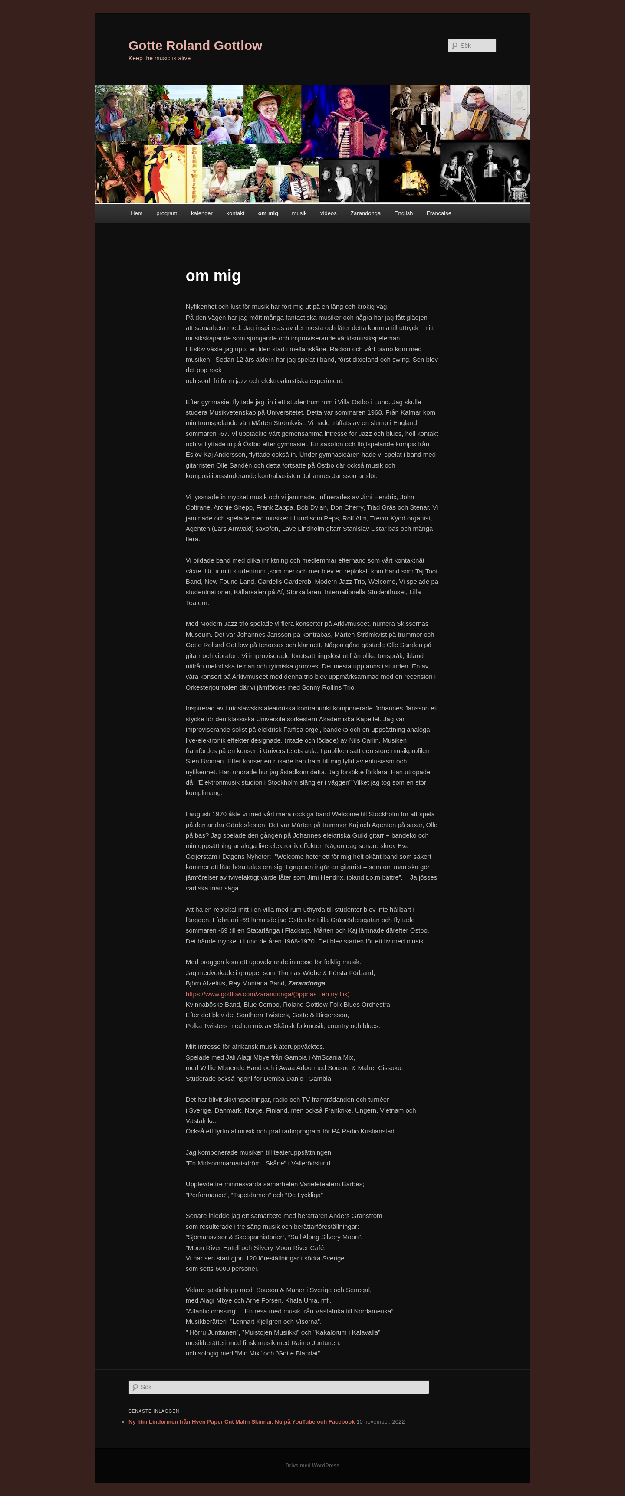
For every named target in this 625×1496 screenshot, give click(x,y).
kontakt (235, 213)
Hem (136, 213)
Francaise (439, 213)
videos (328, 213)
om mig (268, 213)
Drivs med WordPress (313, 1466)
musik (299, 213)
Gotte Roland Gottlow (195, 45)
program (166, 213)
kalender (202, 213)
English (404, 213)
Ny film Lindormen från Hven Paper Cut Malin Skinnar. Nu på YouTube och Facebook (241, 1421)
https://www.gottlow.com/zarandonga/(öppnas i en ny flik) (268, 994)
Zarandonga (365, 213)
